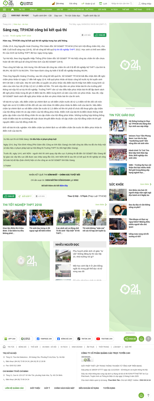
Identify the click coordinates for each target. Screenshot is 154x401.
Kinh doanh (47, 10)
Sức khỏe (102, 10)
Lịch (103, 3)
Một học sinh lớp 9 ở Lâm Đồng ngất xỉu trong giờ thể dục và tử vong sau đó (87, 269)
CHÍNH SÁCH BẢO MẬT (64, 388)
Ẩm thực (91, 347)
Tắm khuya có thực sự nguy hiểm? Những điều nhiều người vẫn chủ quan (139, 223)
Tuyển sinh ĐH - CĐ (42, 15)
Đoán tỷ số (88, 3)
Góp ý (47, 388)
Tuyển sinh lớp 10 (91, 15)
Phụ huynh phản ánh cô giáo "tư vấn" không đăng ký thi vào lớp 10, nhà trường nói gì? (88, 254)
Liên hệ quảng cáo (14, 388)
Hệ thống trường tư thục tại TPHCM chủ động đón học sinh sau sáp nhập (140, 123)
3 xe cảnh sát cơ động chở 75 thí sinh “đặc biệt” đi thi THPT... (68, 230)
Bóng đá (33, 10)
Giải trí (60, 10)
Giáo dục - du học (20, 15)
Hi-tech (114, 10)
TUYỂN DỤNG (109, 388)
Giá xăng (73, 3)
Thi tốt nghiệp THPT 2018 (20, 36)
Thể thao (138, 10)
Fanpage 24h (44, 339)
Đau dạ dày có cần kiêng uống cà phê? (139, 206)
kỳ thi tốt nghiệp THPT (64, 49)
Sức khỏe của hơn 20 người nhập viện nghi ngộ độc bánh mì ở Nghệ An (140, 192)
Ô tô (148, 10)
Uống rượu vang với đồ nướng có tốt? (139, 235)
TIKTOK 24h (84, 339)
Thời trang (104, 347)
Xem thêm (99, 204)
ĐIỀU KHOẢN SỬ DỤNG (89, 388)
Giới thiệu (35, 388)
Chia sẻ (102, 35)
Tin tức (22, 10)
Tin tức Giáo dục (72, 15)
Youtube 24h (104, 339)
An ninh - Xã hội (49, 347)
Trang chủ (7, 24)
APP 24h (9, 339)
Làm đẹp (117, 347)
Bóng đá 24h (64, 339)
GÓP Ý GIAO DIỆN (8, 397)
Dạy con (58, 15)
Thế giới (125, 10)
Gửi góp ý (25, 196)
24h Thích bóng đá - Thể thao (80, 10)
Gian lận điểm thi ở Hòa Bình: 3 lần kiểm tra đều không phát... (13, 230)
